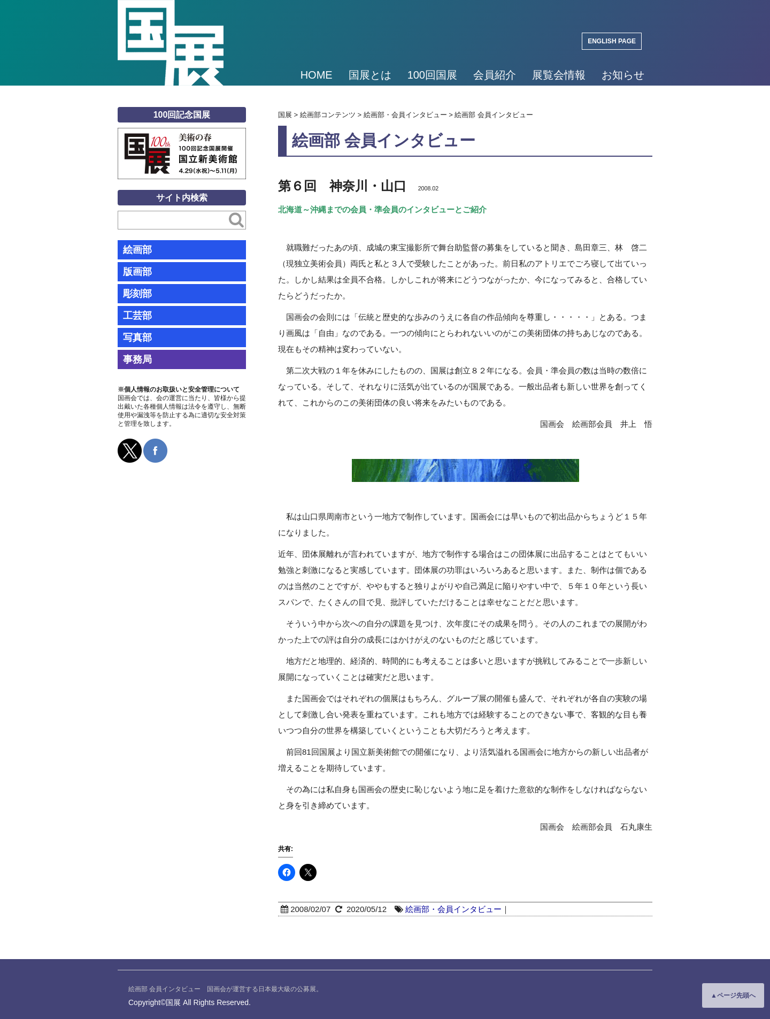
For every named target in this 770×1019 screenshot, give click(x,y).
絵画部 (137, 249)
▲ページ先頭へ (733, 995)
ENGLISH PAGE (612, 41)
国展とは (370, 75)
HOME (317, 75)
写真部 (137, 337)
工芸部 (137, 315)
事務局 (137, 359)
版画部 (137, 271)
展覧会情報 (559, 75)
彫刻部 (137, 293)
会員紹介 (494, 75)
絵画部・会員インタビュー (453, 909)
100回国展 (432, 75)
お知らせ (623, 75)
